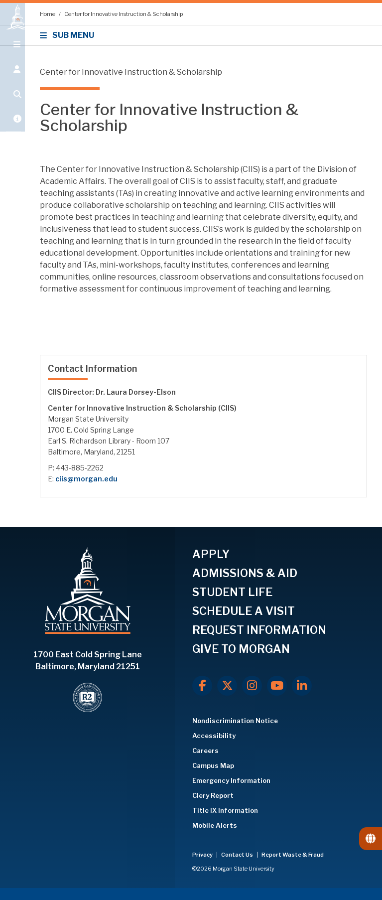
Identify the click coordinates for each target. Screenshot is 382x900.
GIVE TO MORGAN (241, 648)
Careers (205, 750)
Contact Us (237, 854)
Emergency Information (231, 780)
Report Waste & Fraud (292, 854)
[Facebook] (202, 686)
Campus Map (213, 765)
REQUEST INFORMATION (259, 629)
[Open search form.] (12, 105)
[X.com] (227, 686)
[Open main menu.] (12, 55)
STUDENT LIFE (232, 592)
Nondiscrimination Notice (235, 721)
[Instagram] (252, 686)
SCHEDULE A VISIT (243, 610)
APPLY (211, 554)
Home (48, 13)
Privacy (203, 854)
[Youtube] (277, 686)
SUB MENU (68, 35)
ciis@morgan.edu (86, 478)
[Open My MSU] (12, 130)
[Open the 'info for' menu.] (12, 80)
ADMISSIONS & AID (244, 573)
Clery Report (213, 795)
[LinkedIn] (302, 686)
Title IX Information (225, 810)
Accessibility (214, 736)
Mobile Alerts (214, 825)
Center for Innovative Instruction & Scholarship (123, 13)
